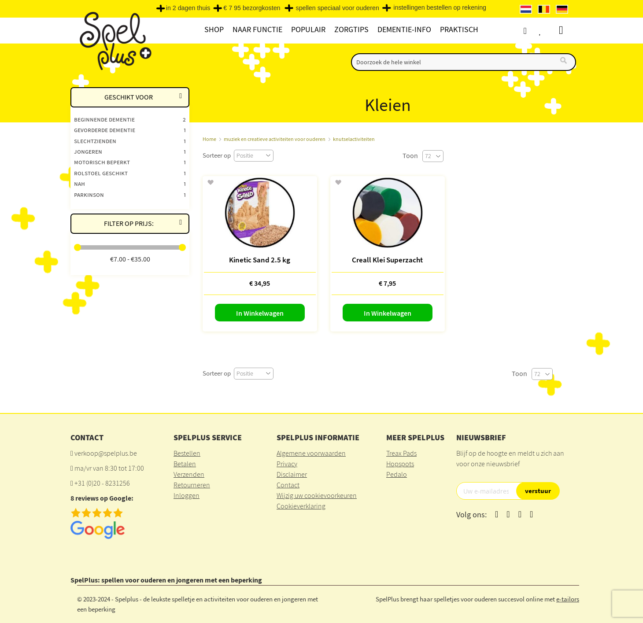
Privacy (287, 463)
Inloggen (187, 495)
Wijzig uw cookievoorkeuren (317, 495)
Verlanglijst (549, 30)
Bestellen (187, 453)
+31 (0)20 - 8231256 (102, 483)
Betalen (185, 463)
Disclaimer (292, 474)
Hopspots (400, 463)
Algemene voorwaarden (311, 453)
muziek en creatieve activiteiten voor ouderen (274, 139)
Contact (288, 484)
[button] (210, 182)
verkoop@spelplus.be (105, 453)
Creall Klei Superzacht (387, 260)
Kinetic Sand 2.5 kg (259, 260)
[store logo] (114, 40)
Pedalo (396, 474)
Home (209, 139)
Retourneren (192, 484)
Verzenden (189, 474)
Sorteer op (217, 155)
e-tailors (567, 599)
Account (532, 30)
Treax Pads (401, 453)
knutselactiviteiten (354, 139)
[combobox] (463, 62)
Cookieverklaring (301, 505)
